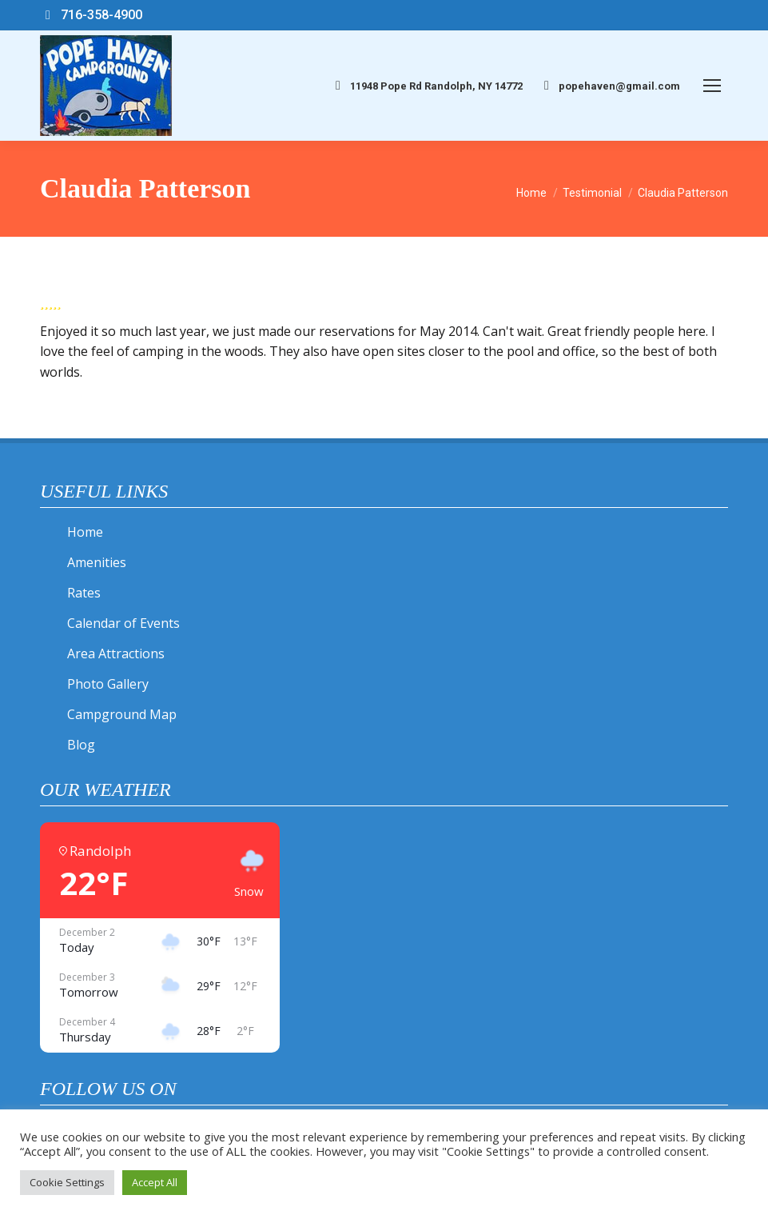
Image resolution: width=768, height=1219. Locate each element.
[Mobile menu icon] (712, 86)
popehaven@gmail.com (609, 85)
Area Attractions (116, 653)
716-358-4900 (91, 15)
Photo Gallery (108, 684)
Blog (81, 745)
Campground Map (122, 714)
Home (85, 532)
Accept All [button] (154, 1182)
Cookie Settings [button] (67, 1182)
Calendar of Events (123, 623)
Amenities (96, 562)
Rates (84, 593)
